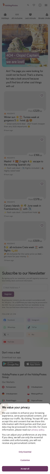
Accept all (25, 468)
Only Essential (25, 452)
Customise (25, 460)
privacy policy (37, 430)
